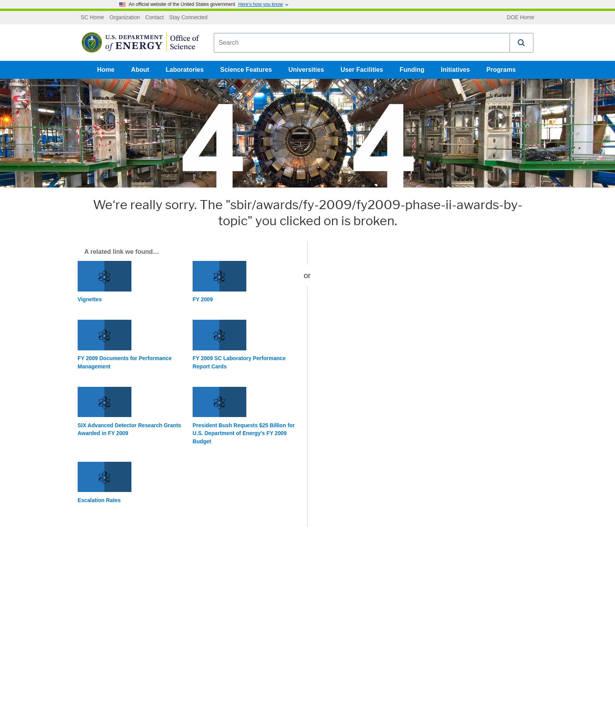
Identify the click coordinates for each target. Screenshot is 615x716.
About (140, 69)
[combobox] (361, 42)
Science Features (246, 69)
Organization (124, 17)
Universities (306, 69)
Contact (154, 17)
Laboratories (185, 69)
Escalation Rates (99, 500)
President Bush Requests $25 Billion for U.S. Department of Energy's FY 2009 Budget (244, 434)
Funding (412, 69)
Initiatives (455, 69)
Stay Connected (188, 17)
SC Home (92, 17)
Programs (501, 69)
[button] (521, 43)
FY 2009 (203, 299)
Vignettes (90, 299)
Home (106, 69)
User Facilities (361, 69)
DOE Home (520, 17)
